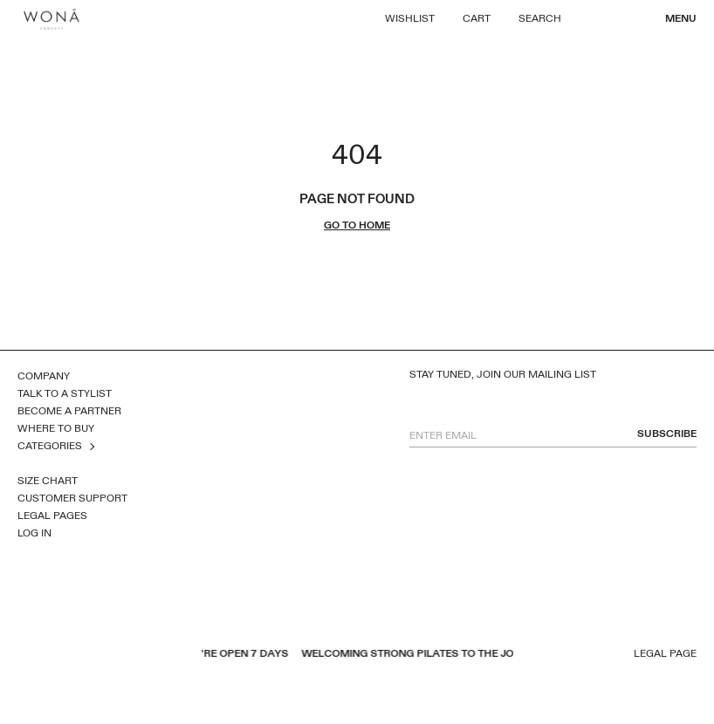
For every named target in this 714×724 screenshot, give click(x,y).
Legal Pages (52, 516)
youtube (48, 655)
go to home (357, 225)
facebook (25, 655)
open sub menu (91, 446)
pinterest (71, 655)
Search (539, 18)
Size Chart (47, 481)
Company (43, 376)
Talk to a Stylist (64, 393)
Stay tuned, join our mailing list (502, 374)
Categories (49, 446)
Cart (477, 18)
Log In (34, 533)
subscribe (667, 434)
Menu (681, 18)
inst (93, 655)
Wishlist (410, 18)
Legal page (665, 653)
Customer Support (72, 498)
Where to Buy (55, 428)
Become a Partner (69, 411)
